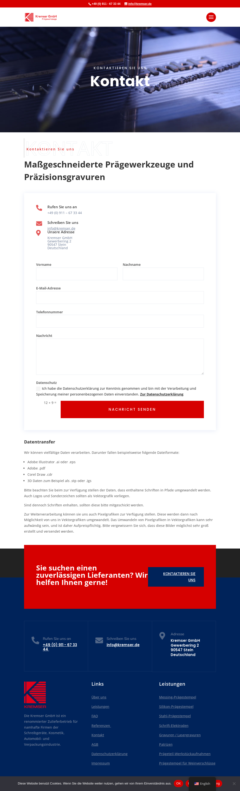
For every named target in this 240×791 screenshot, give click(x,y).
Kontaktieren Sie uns (179, 577)
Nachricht (44, 335)
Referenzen (101, 725)
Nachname (132, 264)
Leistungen (100, 706)
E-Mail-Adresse (48, 288)
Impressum (100, 763)
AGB (94, 744)
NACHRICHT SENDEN (132, 409)
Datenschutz (46, 382)
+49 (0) (60, 647)
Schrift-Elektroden (173, 725)
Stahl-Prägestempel (175, 716)
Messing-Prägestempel (177, 697)
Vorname (43, 264)
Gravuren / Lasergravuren (180, 735)
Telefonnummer (49, 312)
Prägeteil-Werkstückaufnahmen (185, 753)
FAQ (94, 716)
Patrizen (166, 744)
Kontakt (97, 735)
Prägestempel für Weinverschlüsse (187, 763)
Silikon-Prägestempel (176, 706)
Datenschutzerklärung (109, 753)
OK (178, 783)
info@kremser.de (61, 228)
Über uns (98, 697)
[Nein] (234, 783)
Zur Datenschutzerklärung (161, 394)
